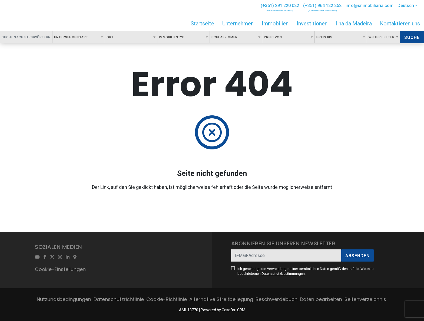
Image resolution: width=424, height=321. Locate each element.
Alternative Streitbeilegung (221, 299)
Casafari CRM (233, 310)
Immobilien (275, 23)
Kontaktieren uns (400, 23)
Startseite (202, 23)
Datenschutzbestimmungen (283, 274)
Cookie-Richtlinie (166, 299)
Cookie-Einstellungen (60, 269)
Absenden (357, 255)
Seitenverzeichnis (365, 299)
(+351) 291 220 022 (280, 5)
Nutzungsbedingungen (64, 299)
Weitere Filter (382, 37)
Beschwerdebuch (276, 299)
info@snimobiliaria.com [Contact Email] (369, 5)
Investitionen (312, 23)
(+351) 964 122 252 (322, 5)
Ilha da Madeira (354, 23)
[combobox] (78, 37)
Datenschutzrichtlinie (119, 299)
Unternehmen (238, 23)
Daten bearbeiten (321, 299)
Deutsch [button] (406, 5)
